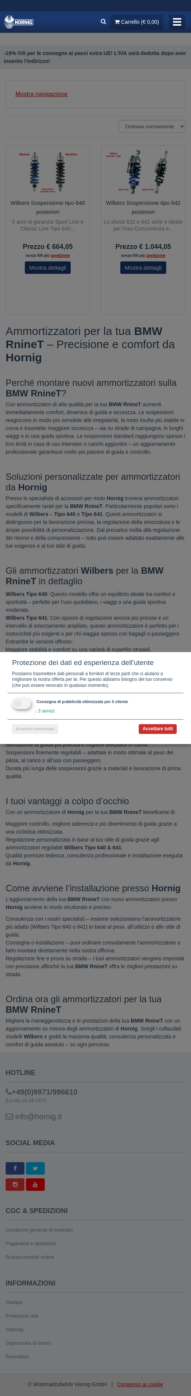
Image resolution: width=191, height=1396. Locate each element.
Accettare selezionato (35, 729)
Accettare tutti (157, 728)
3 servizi (45, 711)
